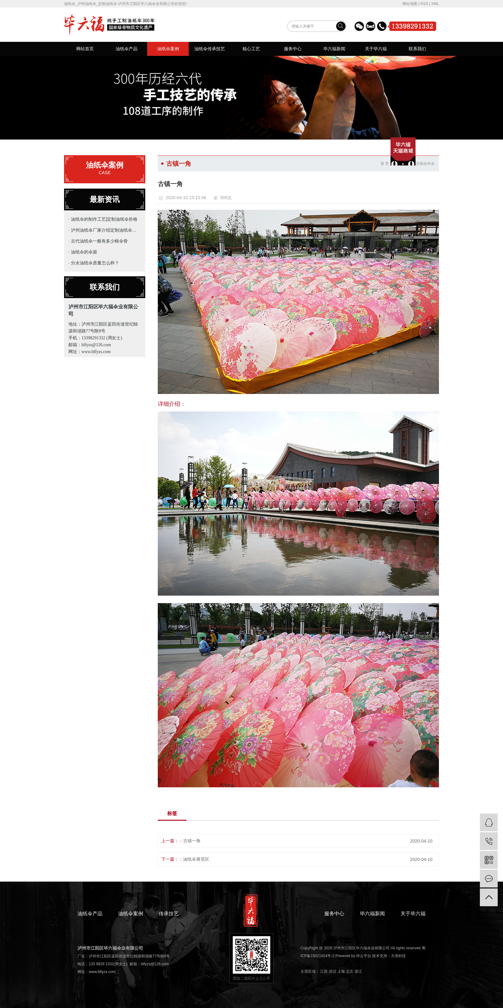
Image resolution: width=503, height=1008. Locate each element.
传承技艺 (169, 913)
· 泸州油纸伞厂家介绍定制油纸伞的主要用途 (103, 230)
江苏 (324, 971)
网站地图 (409, 4)
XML (435, 4)
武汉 (332, 971)
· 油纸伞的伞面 (82, 251)
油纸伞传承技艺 (209, 48)
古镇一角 (192, 840)
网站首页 (85, 48)
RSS (424, 4)
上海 (341, 971)
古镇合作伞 (425, 163)
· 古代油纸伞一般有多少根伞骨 (98, 240)
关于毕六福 (376, 48)
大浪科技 (398, 956)
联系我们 (417, 48)
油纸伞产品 (126, 48)
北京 (349, 971)
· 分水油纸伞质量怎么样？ (93, 262)
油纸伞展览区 (196, 859)
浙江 (358, 971)
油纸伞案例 (168, 48)
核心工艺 (251, 48)
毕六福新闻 (334, 48)
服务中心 (292, 48)
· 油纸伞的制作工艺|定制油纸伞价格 (102, 219)
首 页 (385, 163)
